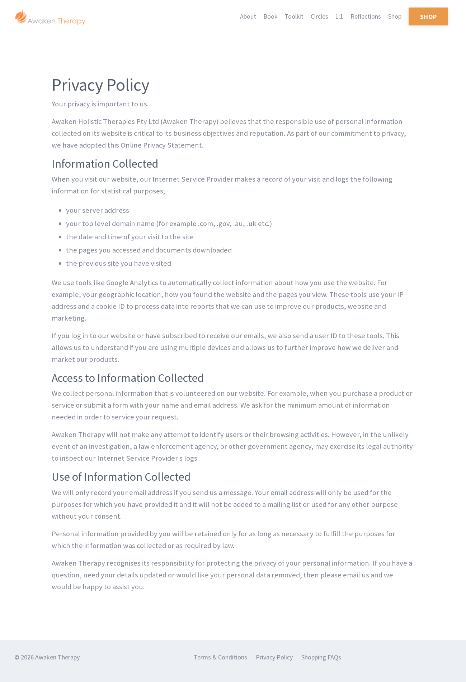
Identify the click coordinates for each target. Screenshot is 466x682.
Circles (319, 16)
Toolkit (293, 16)
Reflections (365, 16)
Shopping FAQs (321, 664)
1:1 (339, 16)
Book (269, 16)
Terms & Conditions (220, 664)
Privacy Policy (274, 664)
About (247, 16)
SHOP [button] (428, 17)
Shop (394, 16)
